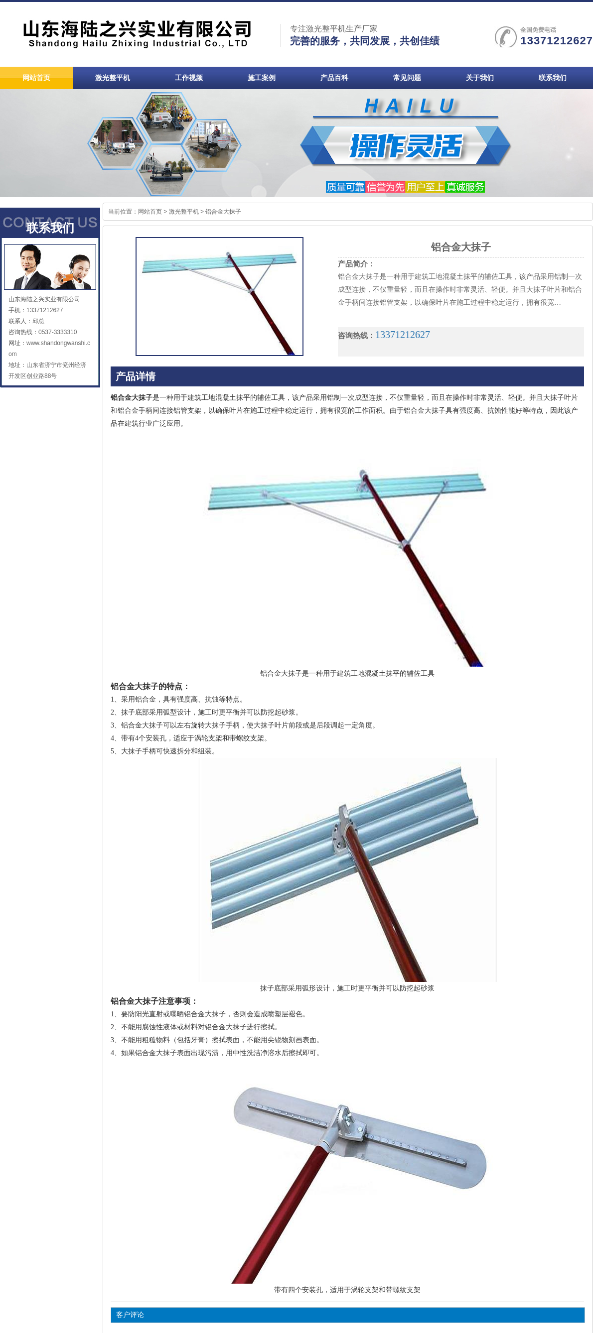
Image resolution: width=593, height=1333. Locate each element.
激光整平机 (184, 211)
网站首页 (150, 211)
